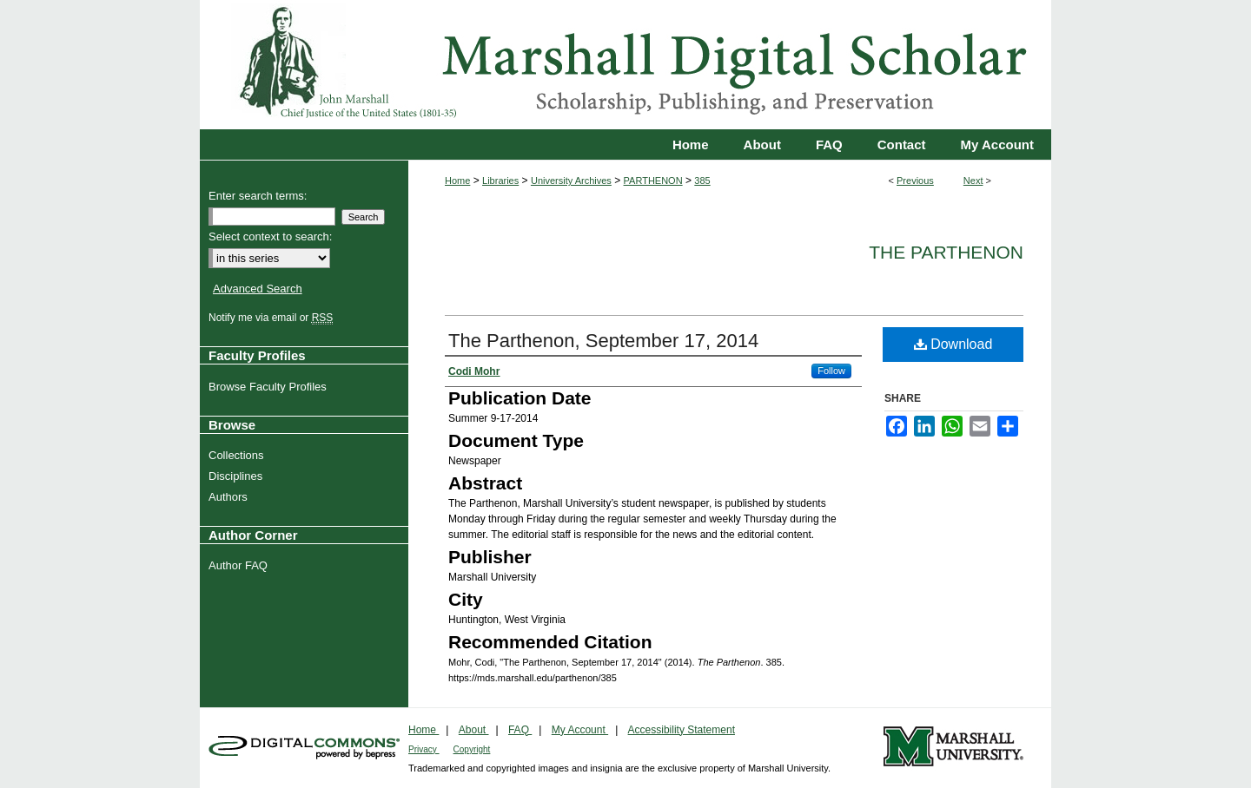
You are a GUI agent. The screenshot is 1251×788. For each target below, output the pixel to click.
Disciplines (237, 476)
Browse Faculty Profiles (270, 386)
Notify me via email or (273, 318)
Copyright (472, 749)
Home (457, 180)
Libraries (500, 180)
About (474, 730)
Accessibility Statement (681, 730)
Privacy (424, 749)
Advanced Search (257, 288)
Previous (915, 180)
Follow (831, 370)
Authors (230, 496)
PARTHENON (653, 180)
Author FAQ (240, 565)
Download (953, 344)
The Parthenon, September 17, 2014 (603, 340)
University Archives (571, 180)
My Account (580, 730)
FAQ (520, 730)
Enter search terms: (257, 195)
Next (973, 180)
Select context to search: (270, 236)
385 (702, 180)
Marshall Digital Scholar (625, 64)
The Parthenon (946, 252)
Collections (238, 455)
